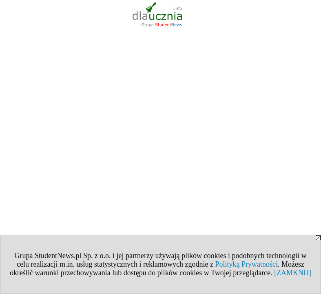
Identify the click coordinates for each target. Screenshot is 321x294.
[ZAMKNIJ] (292, 273)
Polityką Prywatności (246, 264)
